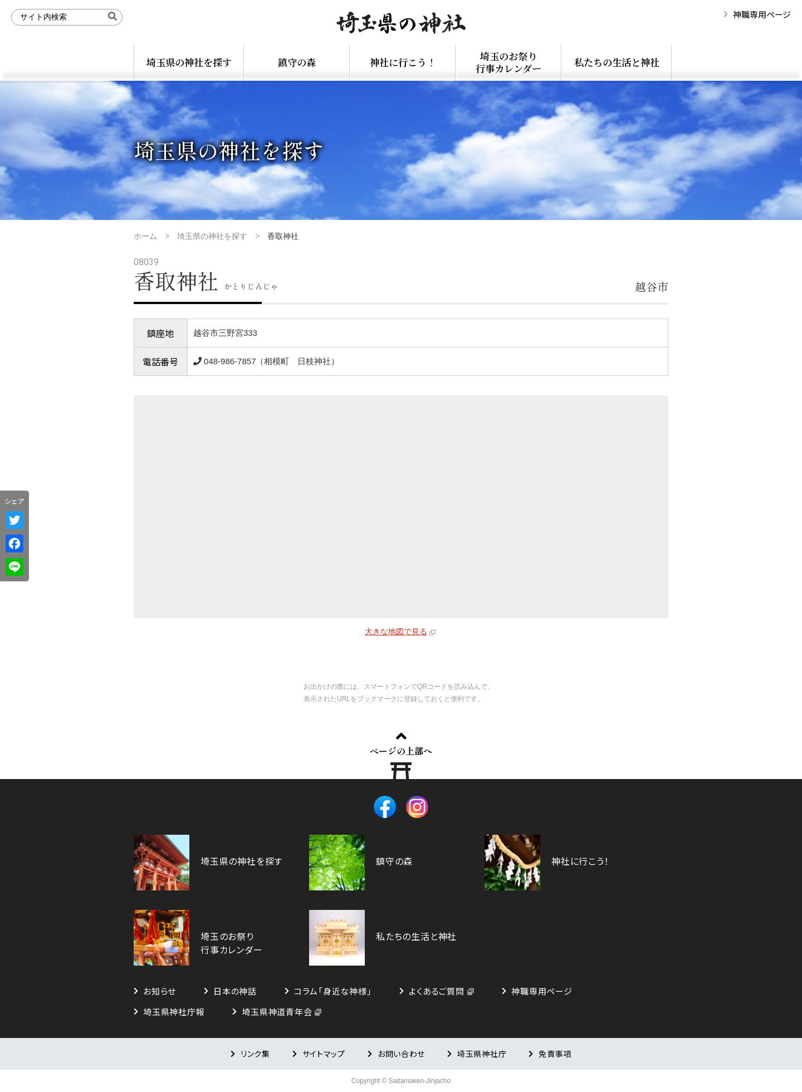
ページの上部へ (401, 750)
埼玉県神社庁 (481, 1053)
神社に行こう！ (403, 62)
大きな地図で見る (396, 631)
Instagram (417, 807)
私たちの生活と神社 (616, 62)
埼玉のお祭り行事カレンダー (508, 62)
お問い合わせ (401, 1053)
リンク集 (255, 1053)
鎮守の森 (297, 62)
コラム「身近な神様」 (333, 991)
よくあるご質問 (436, 991)
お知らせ (159, 991)
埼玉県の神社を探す (189, 62)
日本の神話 (235, 991)
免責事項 (555, 1053)
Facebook (385, 807)
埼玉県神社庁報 (173, 1011)
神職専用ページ (762, 14)
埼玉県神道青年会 (277, 1011)
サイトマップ (323, 1053)
